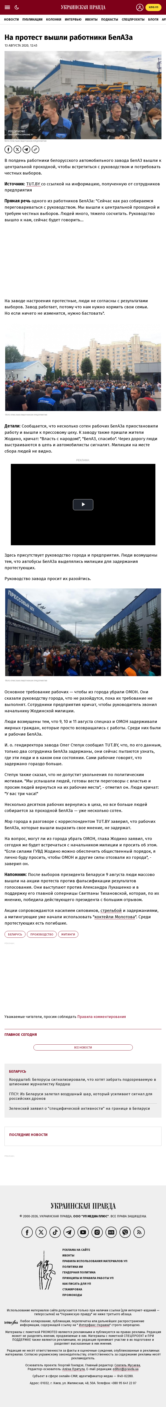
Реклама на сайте (76, 1249)
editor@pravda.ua (125, 1369)
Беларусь (15, 934)
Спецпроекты (133, 19)
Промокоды (72, 1295)
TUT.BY (33, 183)
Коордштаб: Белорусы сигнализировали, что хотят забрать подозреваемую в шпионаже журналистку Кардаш (82, 1081)
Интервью (73, 19)
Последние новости (28, 1135)
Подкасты (109, 19)
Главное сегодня (21, 1034)
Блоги (153, 19)
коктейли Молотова (114, 916)
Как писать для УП (76, 1283)
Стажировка (72, 1289)
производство (41, 934)
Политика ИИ (72, 1266)
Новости (11, 19)
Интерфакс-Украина (94, 1325)
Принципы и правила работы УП (88, 1278)
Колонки (53, 19)
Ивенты (91, 19)
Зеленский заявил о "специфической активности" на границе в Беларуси (79, 1108)
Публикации (32, 19)
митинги (68, 934)
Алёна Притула (73, 1369)
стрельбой (111, 910)
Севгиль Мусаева (127, 1365)
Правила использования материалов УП (94, 1261)
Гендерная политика (79, 1272)
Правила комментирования (101, 1017)
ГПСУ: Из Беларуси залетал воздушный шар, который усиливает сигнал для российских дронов (80, 1096)
